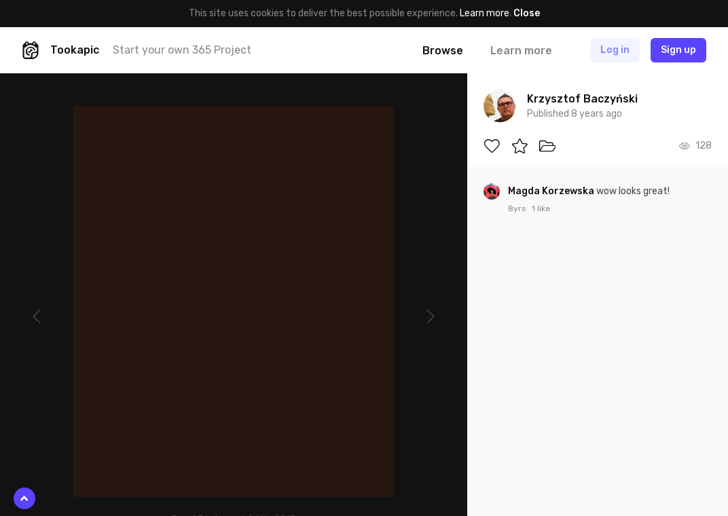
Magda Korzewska (552, 191)
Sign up (678, 50)
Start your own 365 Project (182, 49)
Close (526, 13)
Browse (442, 50)
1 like (541, 208)
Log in (615, 50)
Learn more (484, 13)
